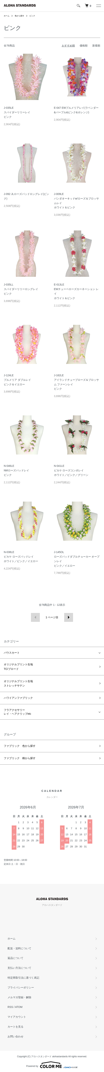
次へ (68, 617)
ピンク (32, 16)
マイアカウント (17, 1016)
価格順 (84, 45)
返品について (15, 958)
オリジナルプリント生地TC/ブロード (18, 666)
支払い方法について (19, 967)
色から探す (19, 16)
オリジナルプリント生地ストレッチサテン (18, 683)
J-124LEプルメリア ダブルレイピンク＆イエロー (17, 380)
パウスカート (12, 652)
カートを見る (15, 1026)
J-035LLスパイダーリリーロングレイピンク (21, 289)
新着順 (96, 45)
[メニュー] (98, 5)
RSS (10, 1006)
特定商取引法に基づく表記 (23, 977)
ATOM (18, 1006)
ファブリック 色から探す (19, 745)
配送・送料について (19, 948)
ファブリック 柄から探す (19, 758)
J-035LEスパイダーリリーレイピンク (17, 112)
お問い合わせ (15, 1036)
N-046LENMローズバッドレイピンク (16, 470)
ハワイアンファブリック (18, 697)
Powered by (52, 1064)
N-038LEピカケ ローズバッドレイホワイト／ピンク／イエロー (21, 557)
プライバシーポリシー (21, 987)
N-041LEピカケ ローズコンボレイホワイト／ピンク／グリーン (71, 470)
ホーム (6, 16)
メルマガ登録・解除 (19, 997)
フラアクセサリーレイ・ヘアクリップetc (17, 711)
